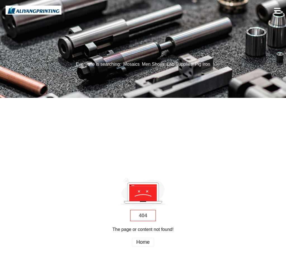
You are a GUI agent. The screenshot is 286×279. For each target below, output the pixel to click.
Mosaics (131, 64)
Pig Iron (202, 64)
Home (143, 242)
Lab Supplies (180, 64)
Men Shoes (153, 64)
